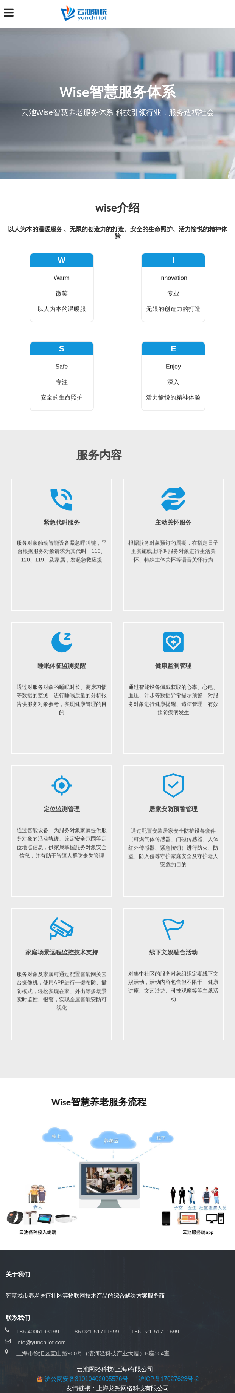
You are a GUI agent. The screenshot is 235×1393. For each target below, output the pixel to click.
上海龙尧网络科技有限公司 (132, 1388)
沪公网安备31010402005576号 (86, 1379)
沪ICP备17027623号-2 (168, 1379)
